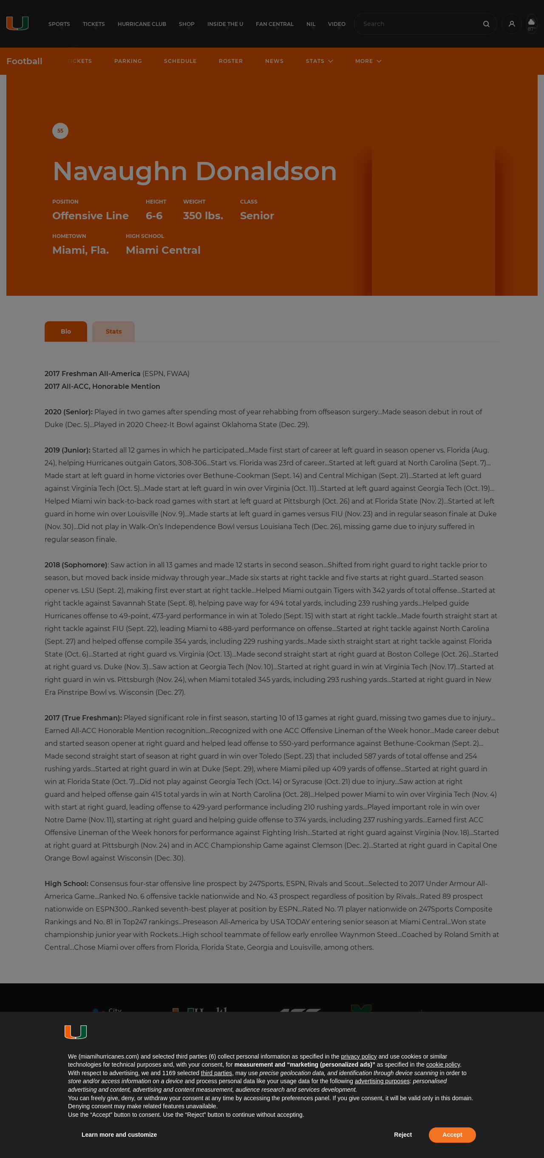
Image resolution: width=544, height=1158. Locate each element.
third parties (216, 1073)
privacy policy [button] (359, 1056)
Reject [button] (403, 1134)
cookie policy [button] (443, 1064)
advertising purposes (382, 1081)
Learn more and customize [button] (119, 1134)
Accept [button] (452, 1134)
